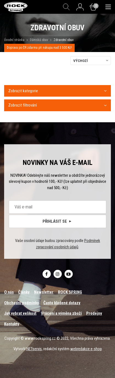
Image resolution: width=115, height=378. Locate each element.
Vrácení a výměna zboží (61, 313)
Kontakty (11, 324)
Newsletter (44, 292)
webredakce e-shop (86, 348)
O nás (9, 292)
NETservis (34, 348)
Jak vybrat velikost (20, 313)
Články (24, 292)
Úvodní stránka (14, 40)
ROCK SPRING (70, 292)
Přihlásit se (57, 221)
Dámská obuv (39, 40)
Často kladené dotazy (61, 302)
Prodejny (94, 313)
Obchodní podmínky (21, 302)
